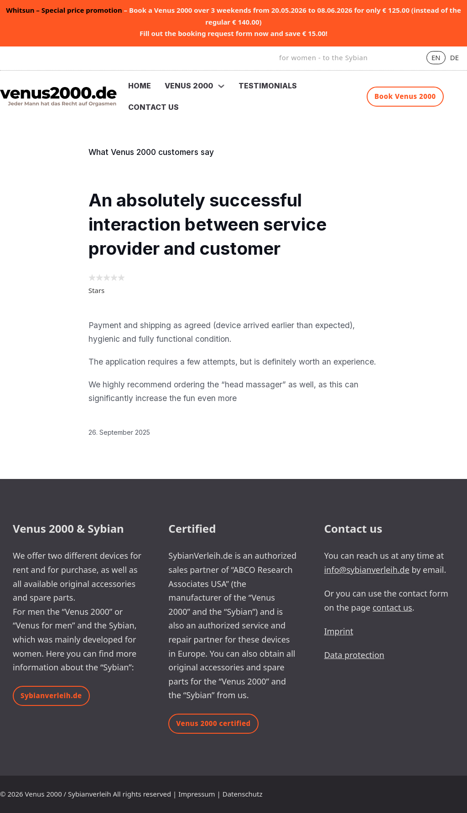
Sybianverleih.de (51, 695)
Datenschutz (243, 793)
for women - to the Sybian (323, 57)
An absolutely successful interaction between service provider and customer (207, 224)
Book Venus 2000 (405, 96)
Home (139, 85)
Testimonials (268, 85)
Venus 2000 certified (213, 723)
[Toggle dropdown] (221, 86)
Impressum (196, 793)
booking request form (215, 33)
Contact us (153, 107)
